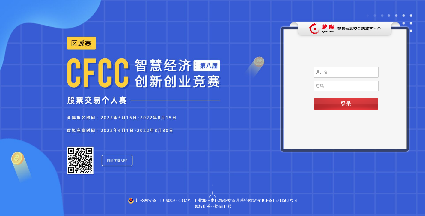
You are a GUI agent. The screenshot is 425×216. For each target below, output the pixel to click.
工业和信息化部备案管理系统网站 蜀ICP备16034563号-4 (245, 200)
